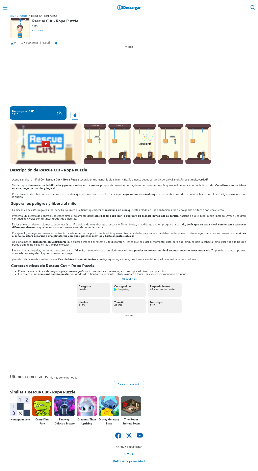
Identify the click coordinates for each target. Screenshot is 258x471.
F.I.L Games (38, 30)
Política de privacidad (129, 461)
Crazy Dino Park (42, 421)
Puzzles (23, 16)
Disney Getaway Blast (109, 421)
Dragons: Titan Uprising (86, 421)
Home (13, 16)
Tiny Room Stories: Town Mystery (131, 421)
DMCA (129, 454)
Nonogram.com (20, 419)
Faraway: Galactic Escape (65, 421)
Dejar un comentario (129, 384)
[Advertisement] (129, 76)
